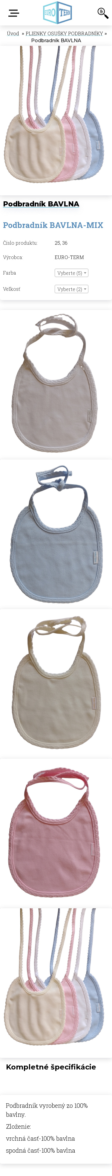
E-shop (15, 13)
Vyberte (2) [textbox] (69, 289)
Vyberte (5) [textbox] (69, 273)
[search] (103, 14)
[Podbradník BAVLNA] (56, 49)
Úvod (13, 33)
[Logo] (57, 12)
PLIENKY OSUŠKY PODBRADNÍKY (64, 33)
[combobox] (71, 273)
